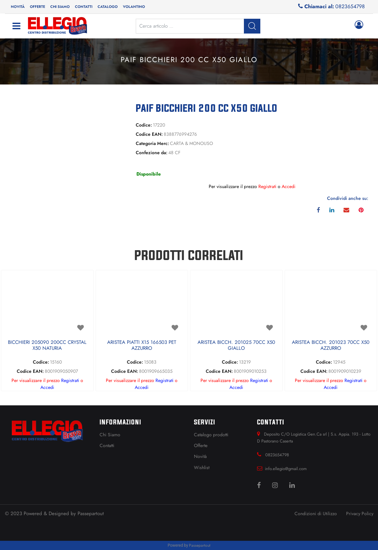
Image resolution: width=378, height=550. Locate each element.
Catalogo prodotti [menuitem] (211, 434)
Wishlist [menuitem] (201, 467)
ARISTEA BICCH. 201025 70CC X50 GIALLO (236, 345)
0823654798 (350, 6)
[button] (63, 148)
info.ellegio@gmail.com (286, 469)
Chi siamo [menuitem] (60, 6)
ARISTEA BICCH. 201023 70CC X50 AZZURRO (330, 345)
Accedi (288, 186)
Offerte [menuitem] (37, 6)
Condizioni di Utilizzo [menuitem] (316, 513)
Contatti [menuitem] (83, 6)
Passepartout (91, 513)
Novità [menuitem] (18, 6)
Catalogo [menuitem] (108, 6)
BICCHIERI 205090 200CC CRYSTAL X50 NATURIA (47, 345)
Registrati (267, 186)
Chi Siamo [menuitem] (110, 434)
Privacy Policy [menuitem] (359, 513)
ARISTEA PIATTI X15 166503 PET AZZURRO (141, 345)
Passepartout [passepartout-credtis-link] (199, 545)
